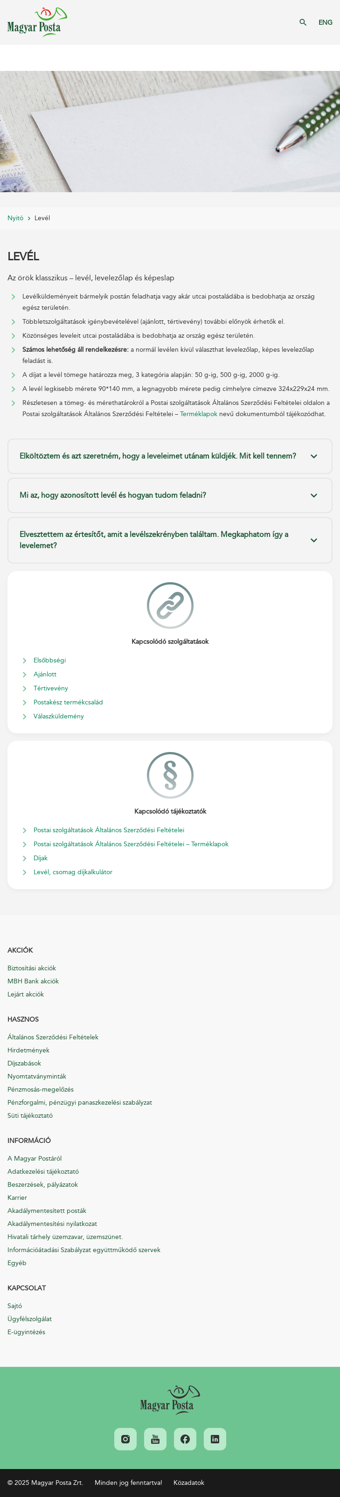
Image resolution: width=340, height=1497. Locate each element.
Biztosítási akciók (31, 968)
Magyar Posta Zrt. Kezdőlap (37, 22)
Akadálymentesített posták (46, 1211)
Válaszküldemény (59, 716)
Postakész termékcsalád (68, 702)
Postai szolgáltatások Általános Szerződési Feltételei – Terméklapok (131, 844)
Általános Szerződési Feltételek (52, 1037)
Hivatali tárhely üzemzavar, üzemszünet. (65, 1237)
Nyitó (15, 218)
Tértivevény (51, 688)
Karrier (17, 1198)
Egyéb (17, 1263)
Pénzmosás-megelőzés (40, 1089)
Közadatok (188, 1483)
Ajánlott (45, 674)
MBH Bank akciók (33, 981)
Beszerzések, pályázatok (42, 1185)
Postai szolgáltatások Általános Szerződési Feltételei (109, 830)
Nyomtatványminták (36, 1076)
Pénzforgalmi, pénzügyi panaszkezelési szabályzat (79, 1103)
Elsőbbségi (50, 660)
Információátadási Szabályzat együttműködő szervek (83, 1250)
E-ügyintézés (26, 1332)
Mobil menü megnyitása (14, 58)
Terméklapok (198, 414)
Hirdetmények (28, 1050)
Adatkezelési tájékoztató (43, 1172)
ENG (326, 23)
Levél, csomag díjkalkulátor (73, 872)
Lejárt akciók (25, 994)
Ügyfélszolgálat (29, 1319)
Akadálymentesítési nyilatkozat (52, 1224)
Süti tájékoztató (30, 1116)
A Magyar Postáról (34, 1159)
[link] (170, 1400)
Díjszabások (24, 1063)
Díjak (41, 858)
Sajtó (14, 1306)
